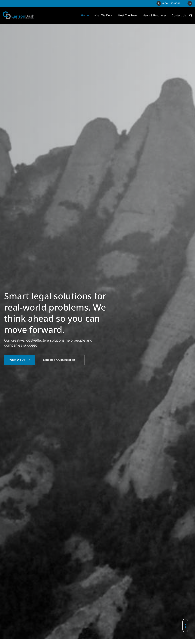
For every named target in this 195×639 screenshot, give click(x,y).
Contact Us (179, 15)
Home (85, 15)
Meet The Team (128, 15)
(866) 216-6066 (171, 3)
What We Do (103, 15)
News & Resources (155, 15)
